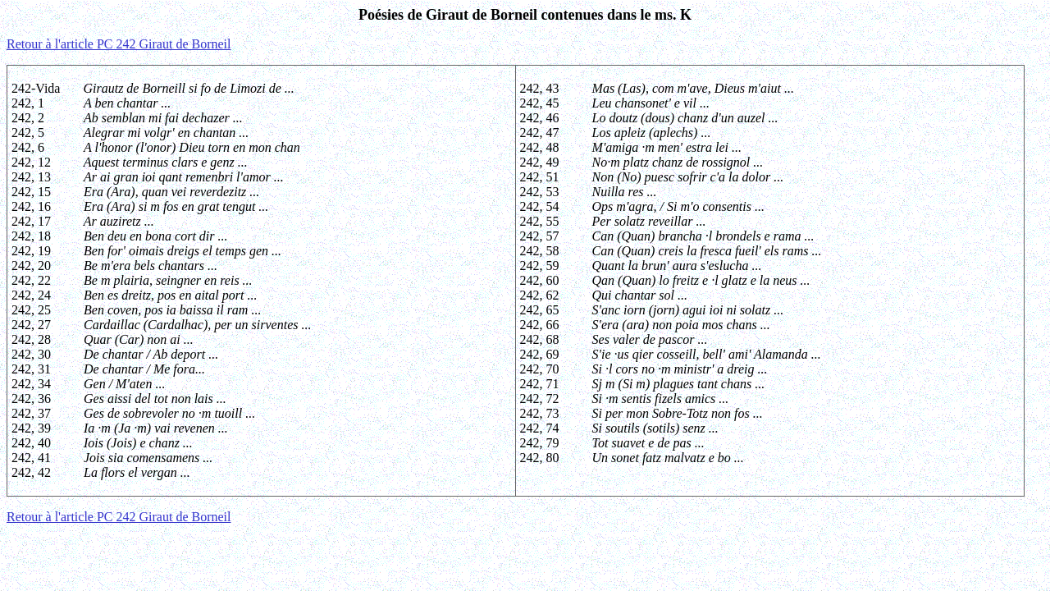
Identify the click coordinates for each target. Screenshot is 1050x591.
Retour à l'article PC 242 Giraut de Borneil (119, 44)
